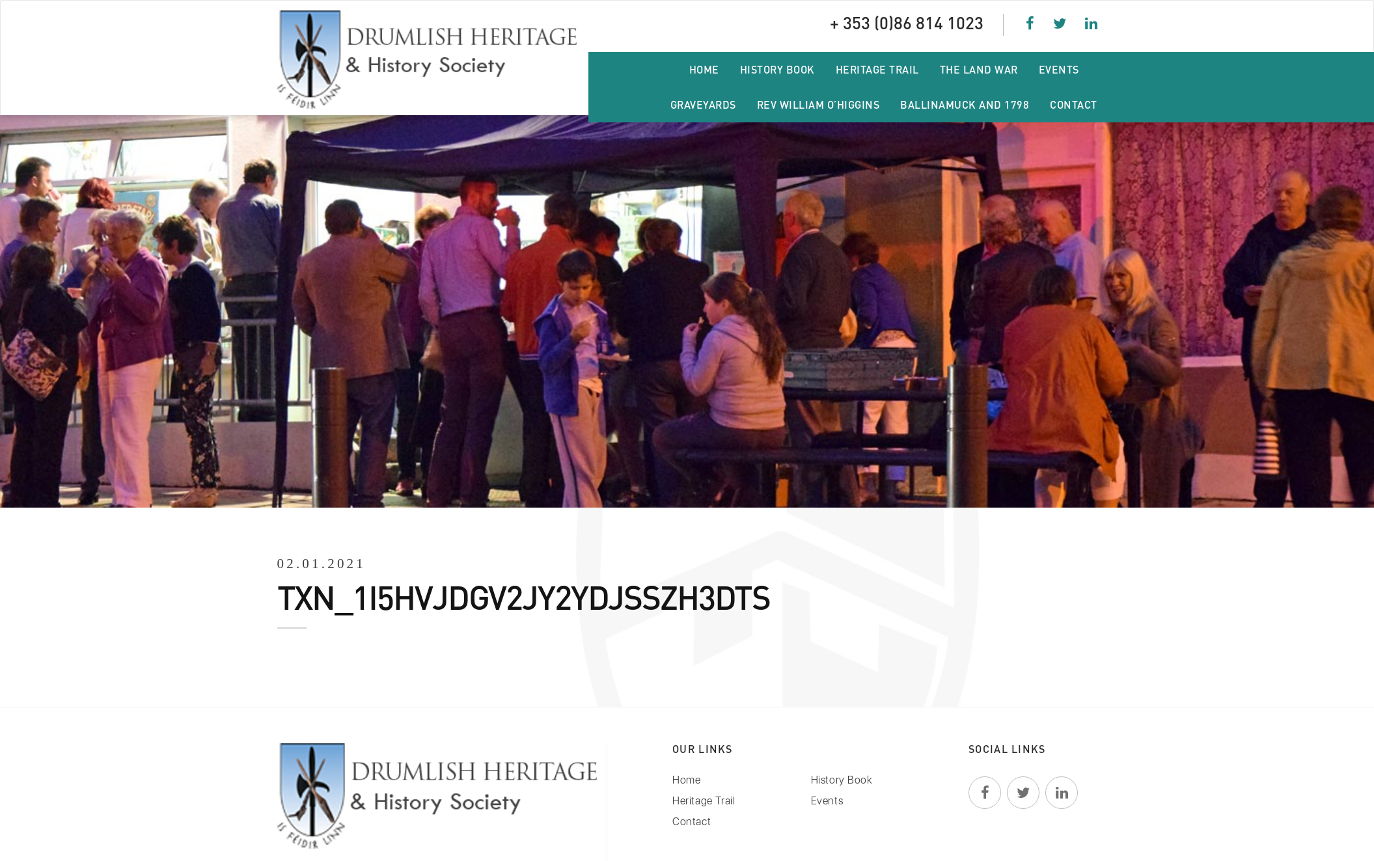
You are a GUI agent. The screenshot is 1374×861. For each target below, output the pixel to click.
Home (704, 69)
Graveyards (703, 105)
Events (1059, 69)
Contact (1073, 105)
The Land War (979, 69)
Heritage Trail (877, 69)
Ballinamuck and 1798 (964, 105)
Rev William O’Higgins (818, 105)
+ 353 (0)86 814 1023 (906, 22)
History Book (777, 69)
